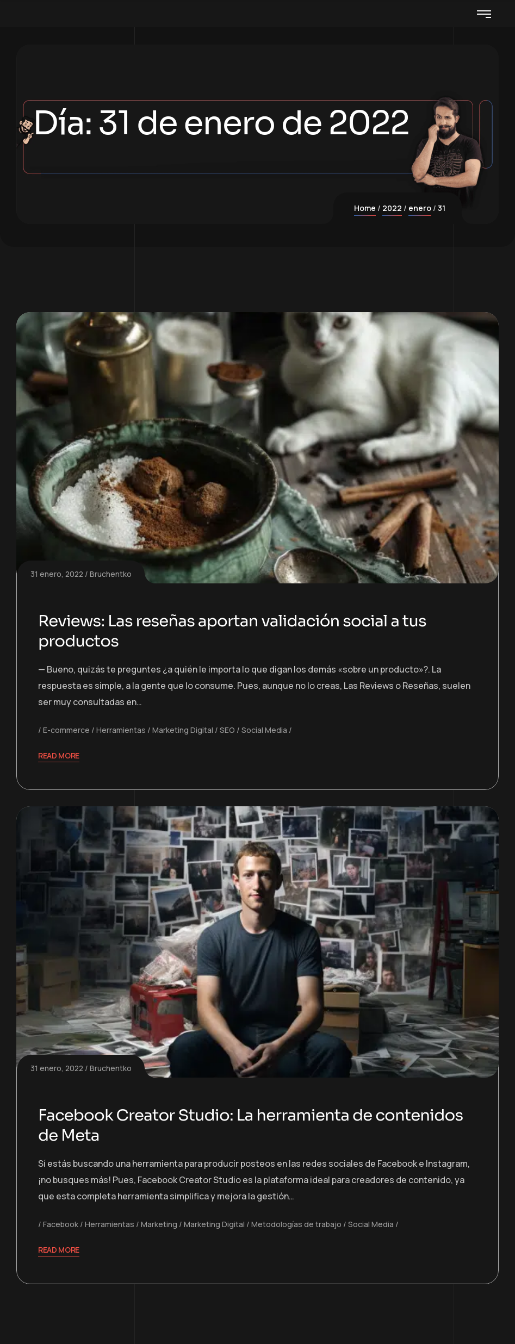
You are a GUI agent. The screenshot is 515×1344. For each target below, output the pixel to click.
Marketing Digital (182, 730)
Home (365, 208)
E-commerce (66, 730)
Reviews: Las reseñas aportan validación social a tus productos (237, 631)
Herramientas (121, 730)
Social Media (264, 730)
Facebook (60, 1224)
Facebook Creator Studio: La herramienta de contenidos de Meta (256, 1125)
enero (419, 208)
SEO (227, 730)
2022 (392, 208)
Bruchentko (111, 574)
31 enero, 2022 (56, 574)
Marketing (159, 1224)
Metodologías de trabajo (296, 1224)
